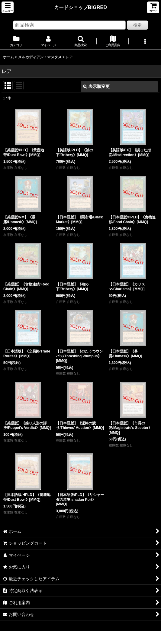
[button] (8, 7)
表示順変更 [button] (96, 86)
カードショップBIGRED (80, 7)
